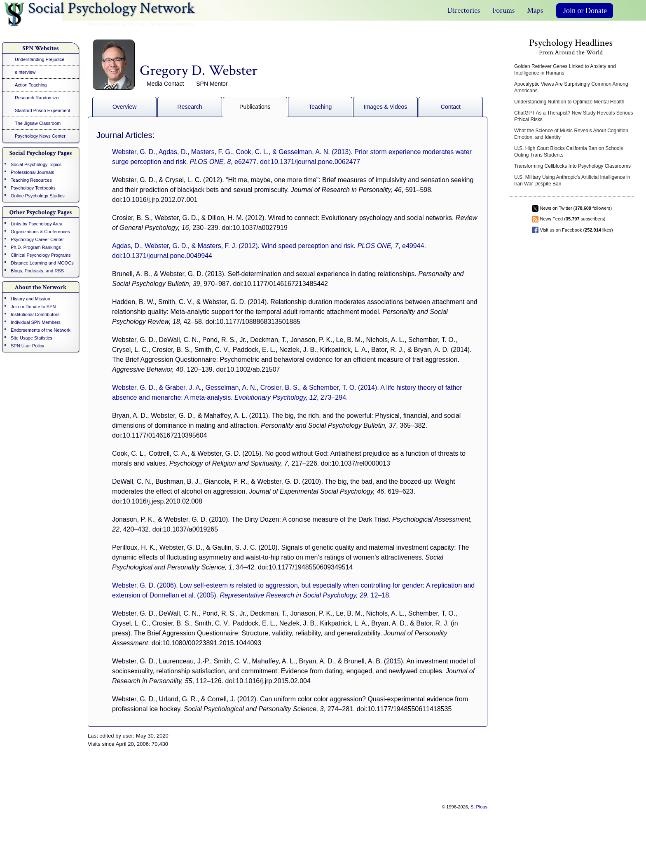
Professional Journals (32, 172)
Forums (503, 10)
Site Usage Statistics (31, 337)
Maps (535, 10)
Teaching (320, 106)
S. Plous (478, 806)
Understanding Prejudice (39, 59)
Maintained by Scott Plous (116, 24)
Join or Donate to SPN (33, 306)
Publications (255, 106)
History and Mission (30, 298)
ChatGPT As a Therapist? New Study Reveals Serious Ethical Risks (573, 116)
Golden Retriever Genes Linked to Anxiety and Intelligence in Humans (565, 69)
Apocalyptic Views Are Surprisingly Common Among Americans (571, 87)
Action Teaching (31, 84)
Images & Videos (385, 106)
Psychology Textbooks (33, 187)
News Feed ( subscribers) (573, 218)
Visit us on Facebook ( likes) (576, 229)
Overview (124, 106)
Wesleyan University (172, 24)
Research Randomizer (37, 97)
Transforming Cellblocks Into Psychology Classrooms (572, 166)
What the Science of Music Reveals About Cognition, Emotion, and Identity (572, 134)
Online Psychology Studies (38, 195)
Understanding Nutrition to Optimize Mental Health (569, 102)
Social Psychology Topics (36, 164)
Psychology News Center (40, 136)
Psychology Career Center (37, 239)
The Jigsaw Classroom (38, 123)
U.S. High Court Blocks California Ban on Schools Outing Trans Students (568, 151)
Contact (451, 106)
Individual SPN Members (36, 322)
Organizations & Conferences (40, 231)
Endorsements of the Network (40, 330)
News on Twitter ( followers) (576, 208)
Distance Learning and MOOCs (42, 262)
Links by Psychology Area (36, 223)
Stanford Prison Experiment (42, 110)
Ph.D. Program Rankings (36, 247)
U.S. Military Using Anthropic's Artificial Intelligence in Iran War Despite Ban (572, 180)
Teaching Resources (31, 180)
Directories (463, 10)
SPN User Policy (27, 345)
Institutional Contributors (35, 314)
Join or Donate (585, 11)
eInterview (25, 72)
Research (190, 106)
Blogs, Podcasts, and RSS (37, 270)
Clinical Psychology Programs (41, 255)
